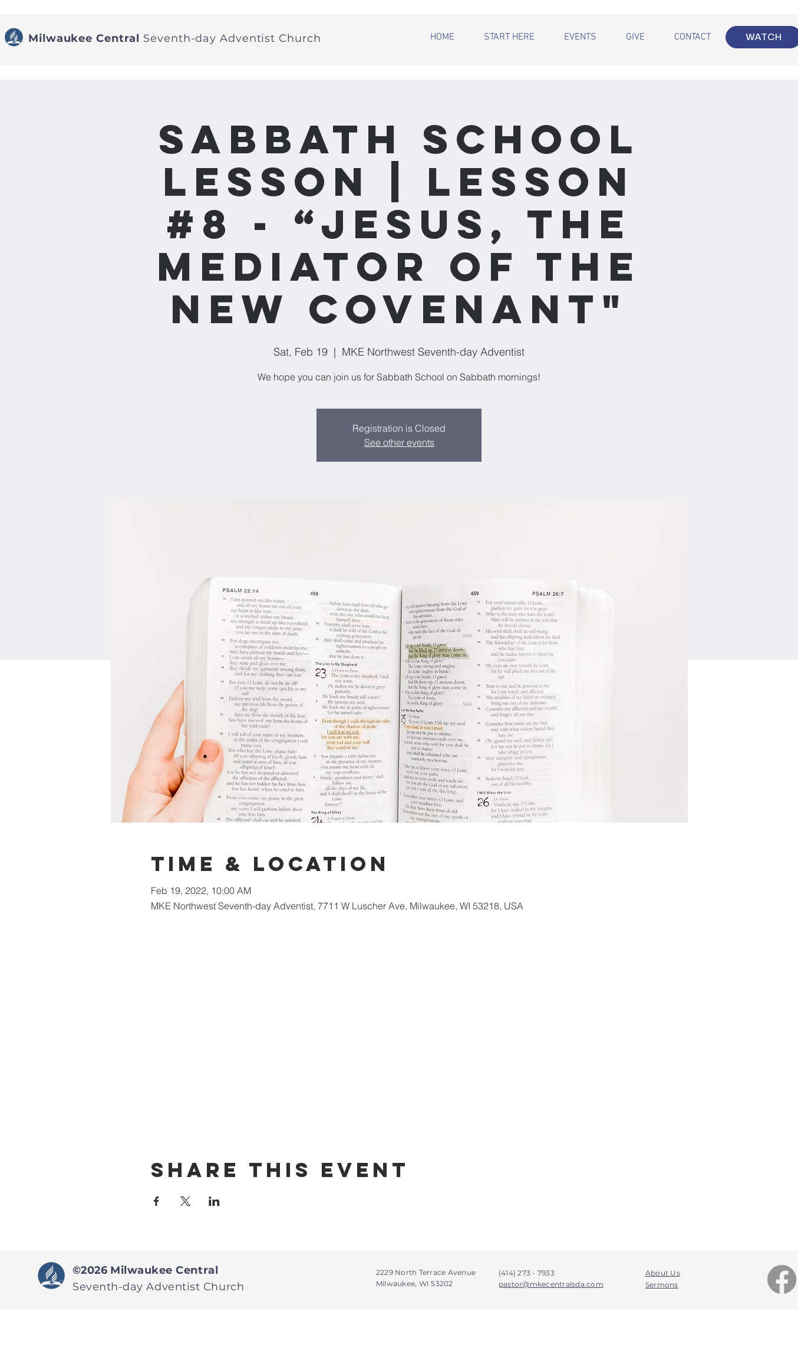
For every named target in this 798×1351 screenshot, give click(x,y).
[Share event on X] (185, 1201)
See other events (399, 442)
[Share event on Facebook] (156, 1201)
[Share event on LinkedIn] (214, 1201)
